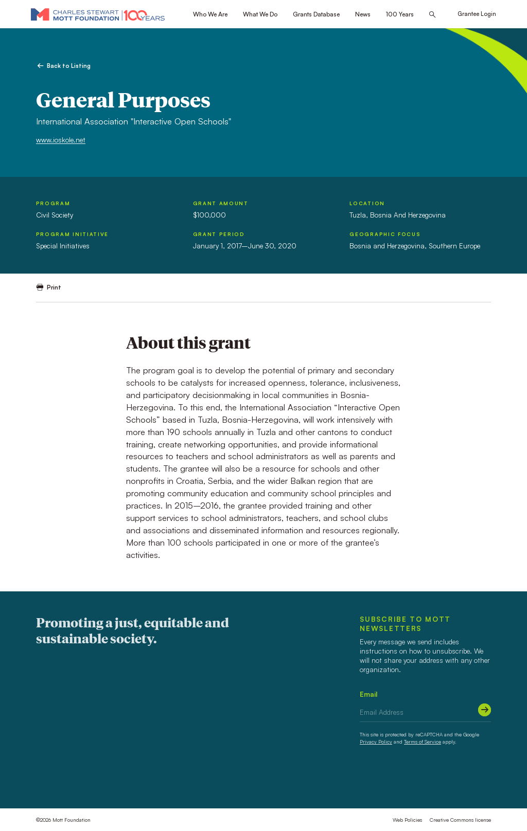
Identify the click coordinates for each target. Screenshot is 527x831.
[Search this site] (432, 14)
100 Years (400, 14)
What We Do (260, 14)
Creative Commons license (460, 820)
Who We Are (210, 14)
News (363, 14)
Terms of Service (422, 741)
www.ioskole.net (60, 139)
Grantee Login (477, 13)
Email (369, 694)
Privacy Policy (376, 741)
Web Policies (407, 820)
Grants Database (316, 14)
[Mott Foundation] (98, 14)
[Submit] (484, 709)
